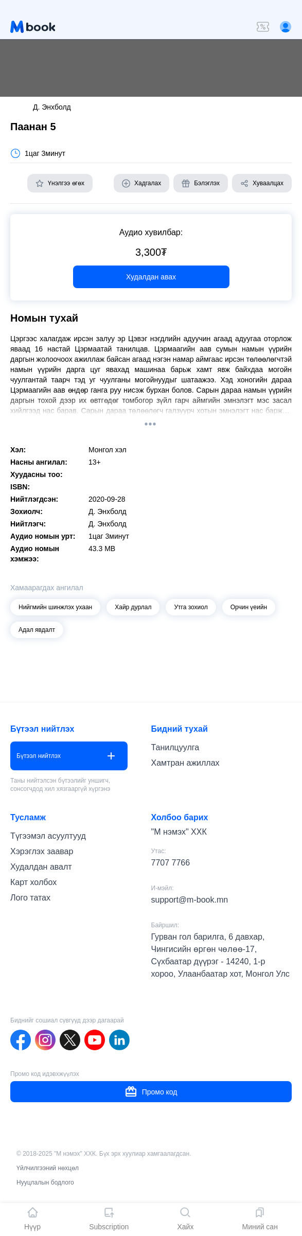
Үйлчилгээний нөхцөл (47, 1168)
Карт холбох (33, 882)
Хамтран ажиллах (185, 762)
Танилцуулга (175, 747)
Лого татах (30, 897)
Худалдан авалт (41, 866)
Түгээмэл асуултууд (48, 836)
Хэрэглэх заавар (41, 851)
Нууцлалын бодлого (45, 1182)
